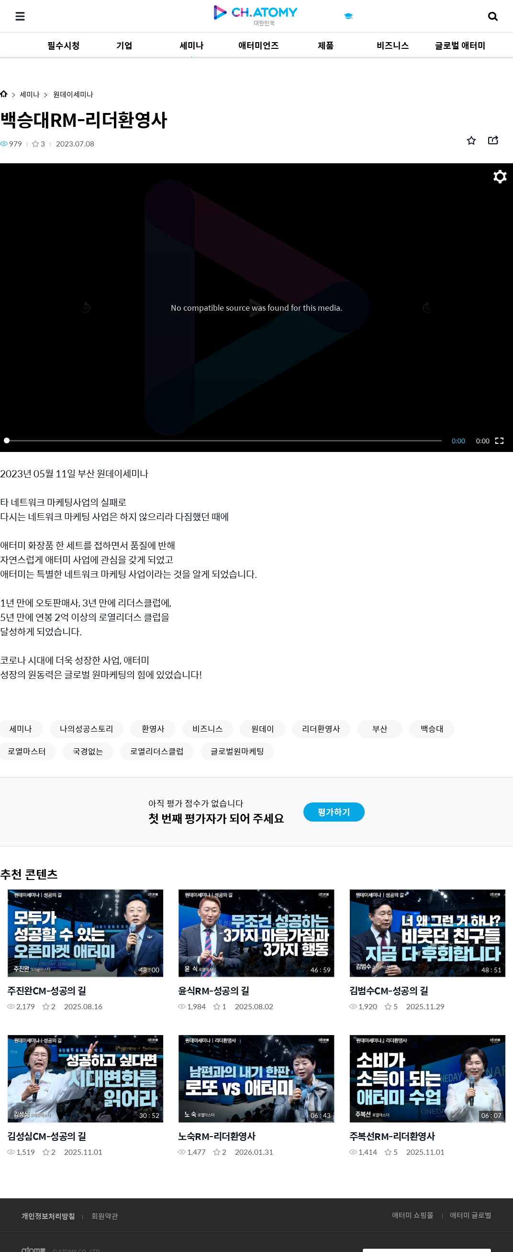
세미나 (30, 94)
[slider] (224, 440)
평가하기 (334, 811)
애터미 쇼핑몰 (413, 1214)
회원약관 (104, 1215)
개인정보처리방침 (48, 1215)
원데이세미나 (72, 94)
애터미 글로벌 (470, 1214)
